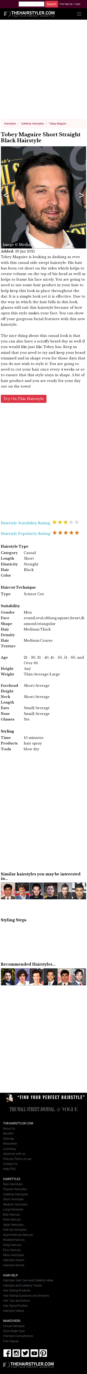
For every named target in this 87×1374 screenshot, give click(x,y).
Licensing (9, 1148)
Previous (5, 197)
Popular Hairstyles (15, 1189)
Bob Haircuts (11, 1214)
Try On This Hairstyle (24, 399)
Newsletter (10, 1143)
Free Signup (11, 1341)
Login (77, 4)
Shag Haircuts (12, 1245)
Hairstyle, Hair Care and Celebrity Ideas (28, 1280)
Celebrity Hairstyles (15, 1194)
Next (81, 197)
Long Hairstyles (13, 1209)
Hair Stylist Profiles (15, 1305)
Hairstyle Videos (13, 1311)
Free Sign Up (66, 4)
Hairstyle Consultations (18, 1336)
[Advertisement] (43, 71)
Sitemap (8, 1138)
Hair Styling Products (16, 1290)
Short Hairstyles (13, 1199)
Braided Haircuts (14, 1240)
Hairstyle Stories (13, 1265)
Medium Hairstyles (15, 1204)
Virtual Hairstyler (14, 1326)
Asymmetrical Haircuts (18, 1235)
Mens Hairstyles (13, 1255)
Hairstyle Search (13, 1260)
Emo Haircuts (12, 1250)
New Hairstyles (13, 1184)
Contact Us (10, 1164)
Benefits (8, 1133)
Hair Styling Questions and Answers (26, 1295)
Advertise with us (14, 1154)
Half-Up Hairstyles (15, 1230)
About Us (9, 1128)
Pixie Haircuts (12, 1219)
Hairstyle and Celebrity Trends (22, 1285)
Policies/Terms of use (17, 1159)
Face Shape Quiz (14, 1331)
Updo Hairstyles (13, 1225)
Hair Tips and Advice (16, 1300)
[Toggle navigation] (79, 14)
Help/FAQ (9, 1169)
